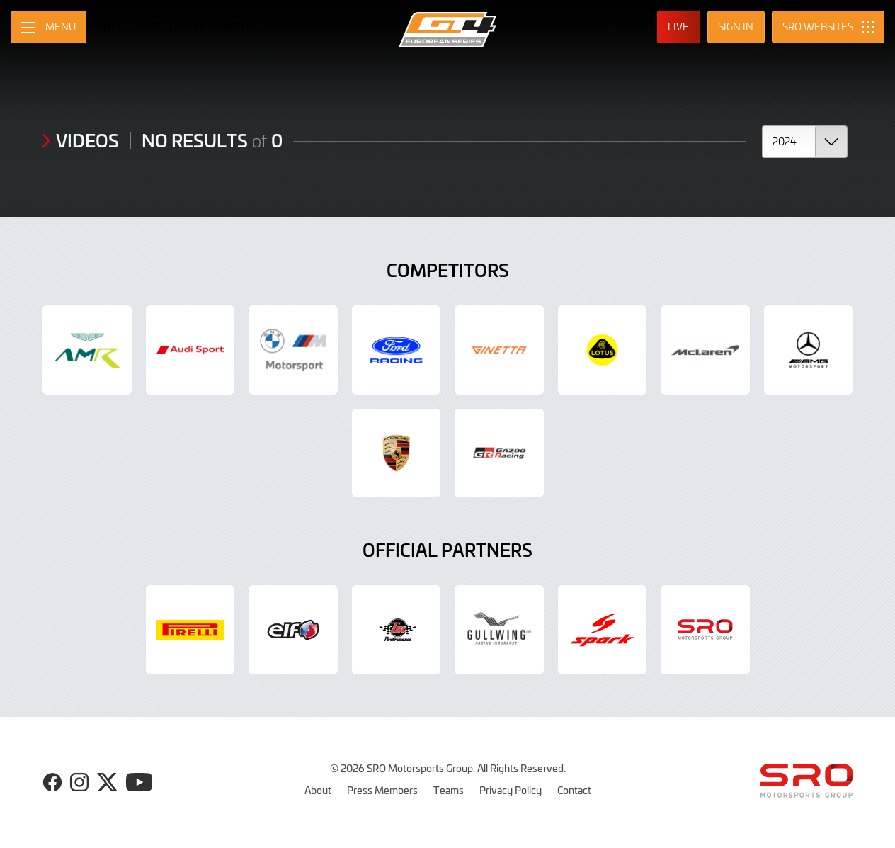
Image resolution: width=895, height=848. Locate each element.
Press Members (382, 790)
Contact (574, 790)
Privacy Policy (510, 790)
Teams (448, 790)
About (317, 790)
